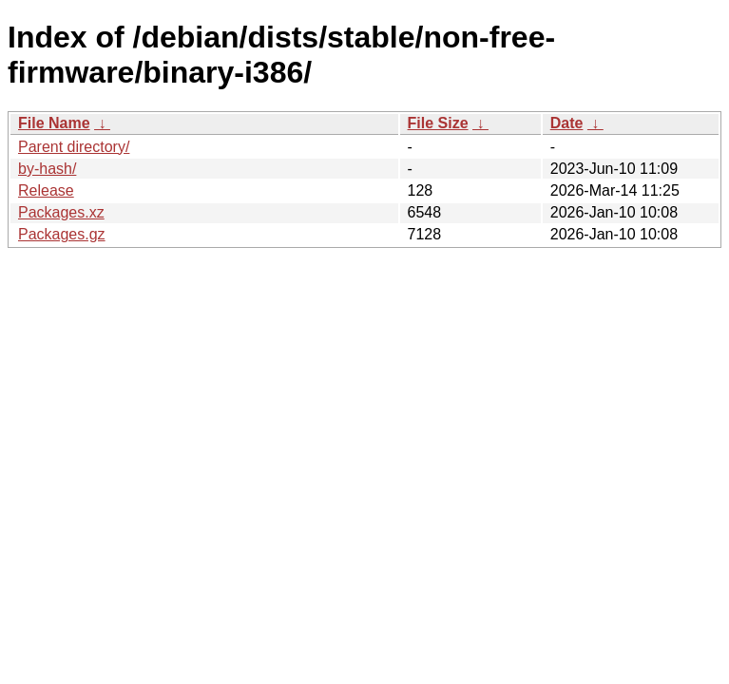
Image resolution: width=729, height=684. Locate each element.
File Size (438, 123)
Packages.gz (62, 234)
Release (46, 190)
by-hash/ (47, 169)
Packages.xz (61, 212)
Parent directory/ (73, 147)
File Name (54, 123)
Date (567, 123)
